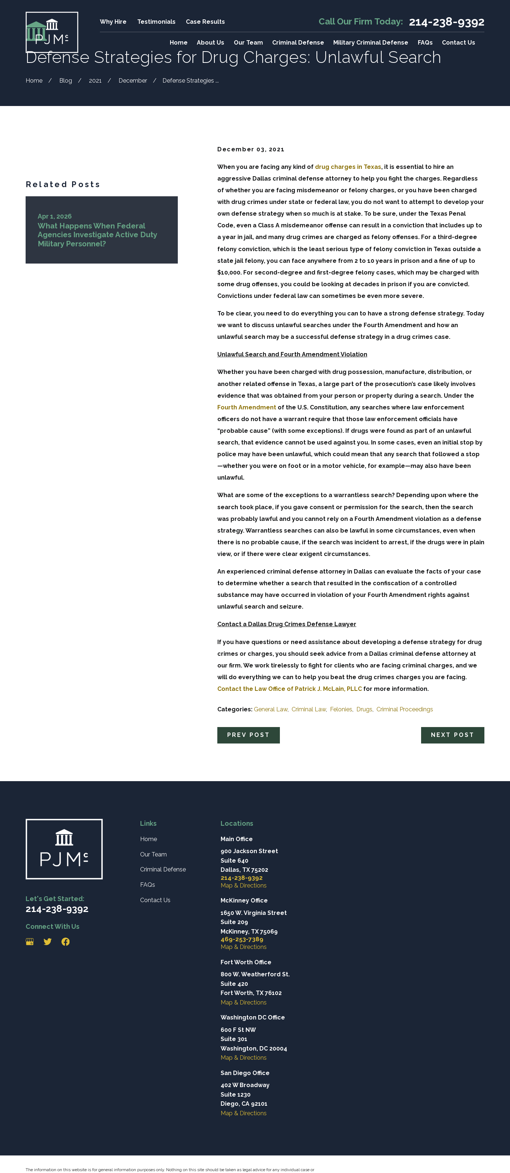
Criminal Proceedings (404, 709)
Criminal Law (309, 709)
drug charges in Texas (347, 166)
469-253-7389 (242, 939)
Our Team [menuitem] (248, 42)
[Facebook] (65, 942)
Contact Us (155, 900)
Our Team (153, 854)
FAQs (147, 884)
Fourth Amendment (246, 407)
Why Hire (113, 21)
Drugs (364, 709)
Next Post (453, 734)
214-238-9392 (446, 21)
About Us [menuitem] (210, 42)
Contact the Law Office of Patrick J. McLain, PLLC (289, 688)
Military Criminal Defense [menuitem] (370, 42)
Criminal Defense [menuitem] (298, 42)
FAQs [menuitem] (425, 42)
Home (148, 839)
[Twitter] (48, 942)
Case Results (205, 21)
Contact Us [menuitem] (458, 42)
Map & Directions (244, 885)
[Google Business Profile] (30, 942)
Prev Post (248, 734)
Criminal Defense (163, 869)
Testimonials (156, 21)
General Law (271, 709)
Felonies (341, 709)
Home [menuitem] (179, 42)
